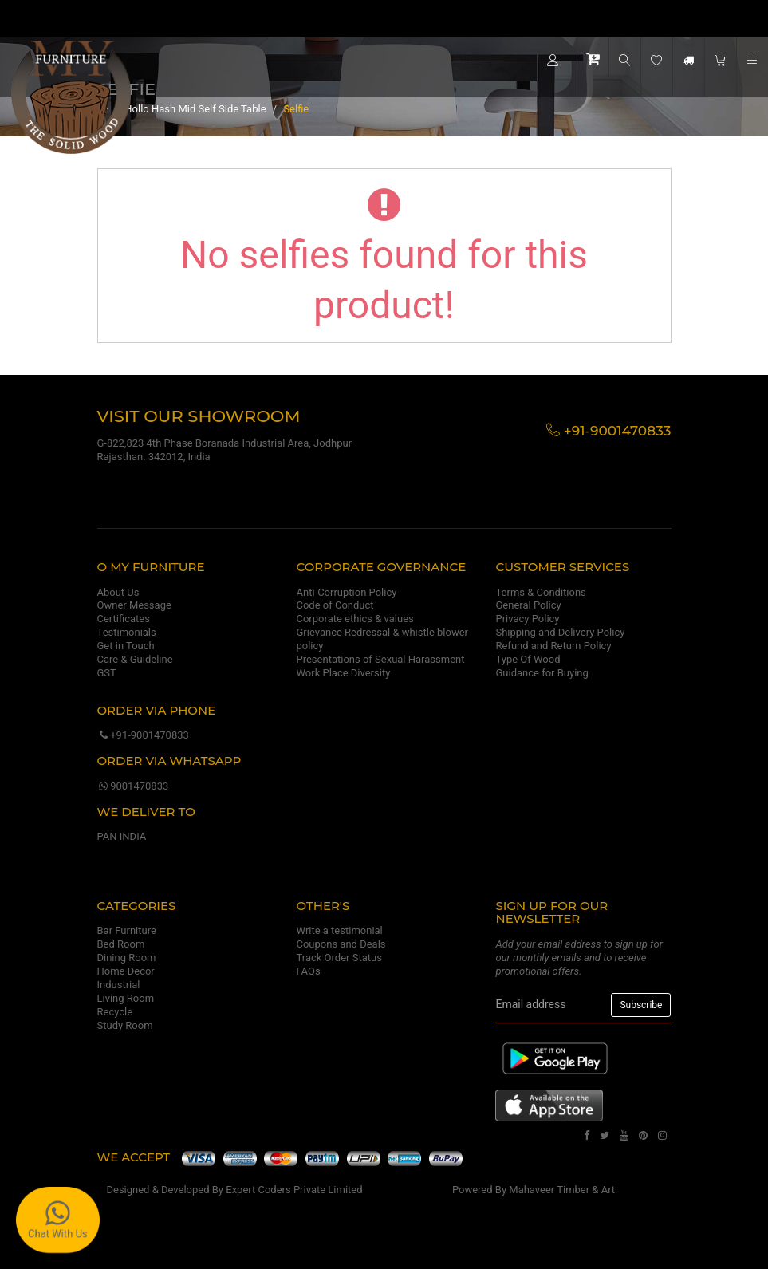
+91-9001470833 (143, 735)
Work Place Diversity (343, 673)
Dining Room (126, 958)
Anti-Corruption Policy (346, 592)
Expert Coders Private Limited (294, 1190)
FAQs (308, 971)
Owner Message (134, 605)
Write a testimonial (339, 930)
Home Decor (126, 971)
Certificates (123, 619)
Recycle (115, 1012)
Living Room (126, 998)
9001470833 (133, 786)
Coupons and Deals (340, 944)
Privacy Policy (527, 619)
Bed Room (121, 944)
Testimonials (126, 632)
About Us (118, 592)
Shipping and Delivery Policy (559, 632)
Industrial (118, 985)
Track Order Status (338, 958)
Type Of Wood (527, 659)
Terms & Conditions (540, 592)
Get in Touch (126, 646)
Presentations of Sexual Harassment (380, 659)
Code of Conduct (334, 605)
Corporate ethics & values (354, 619)
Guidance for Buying (541, 673)
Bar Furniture (126, 930)
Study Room (125, 1025)
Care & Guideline (135, 659)
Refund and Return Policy (553, 646)
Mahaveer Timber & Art (562, 1190)
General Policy (528, 605)
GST (106, 673)
